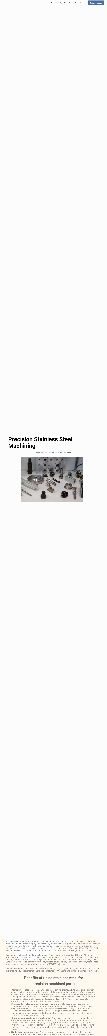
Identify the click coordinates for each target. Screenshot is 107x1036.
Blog (76, 3)
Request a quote (96, 3)
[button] (54, 3)
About (71, 3)
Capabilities (63, 3)
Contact (82, 3)
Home (46, 3)
